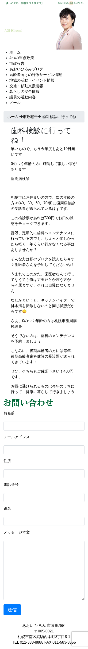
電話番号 (11, 485)
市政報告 (16, 63)
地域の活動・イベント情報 (31, 80)
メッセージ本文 (17, 532)
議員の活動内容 (22, 97)
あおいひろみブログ (26, 69)
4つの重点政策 (21, 58)
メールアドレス (17, 437)
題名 (7, 508)
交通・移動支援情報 (26, 86)
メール (15, 103)
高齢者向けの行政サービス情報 (35, 75)
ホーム (15, 52)
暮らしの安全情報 (24, 91)
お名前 (9, 413)
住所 (7, 461)
